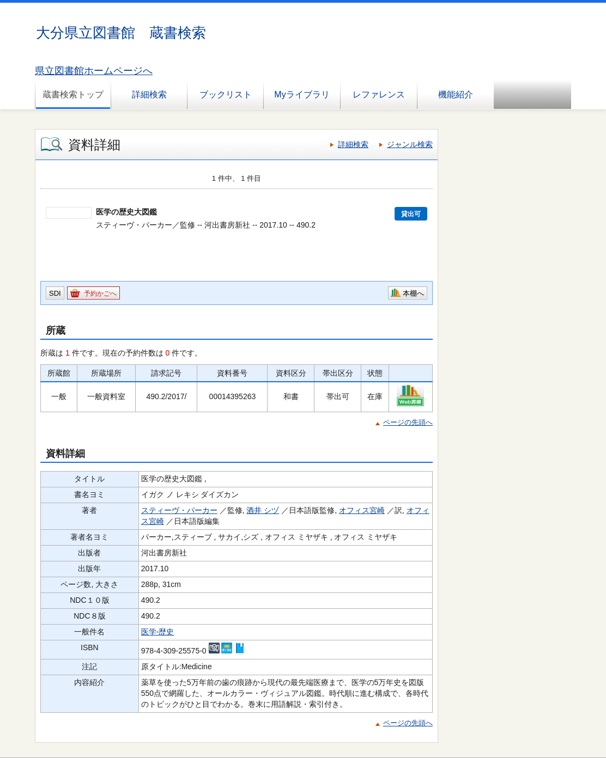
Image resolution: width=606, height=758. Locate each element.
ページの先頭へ (408, 422)
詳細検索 (149, 94)
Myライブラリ (301, 94)
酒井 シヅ (262, 510)
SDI (55, 293)
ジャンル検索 (410, 144)
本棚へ (413, 293)
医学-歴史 (157, 631)
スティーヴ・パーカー (179, 510)
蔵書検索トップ (73, 94)
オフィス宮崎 (362, 510)
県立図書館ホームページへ (94, 70)
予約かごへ (100, 293)
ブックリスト (225, 94)
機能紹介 (455, 94)
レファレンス (379, 94)
